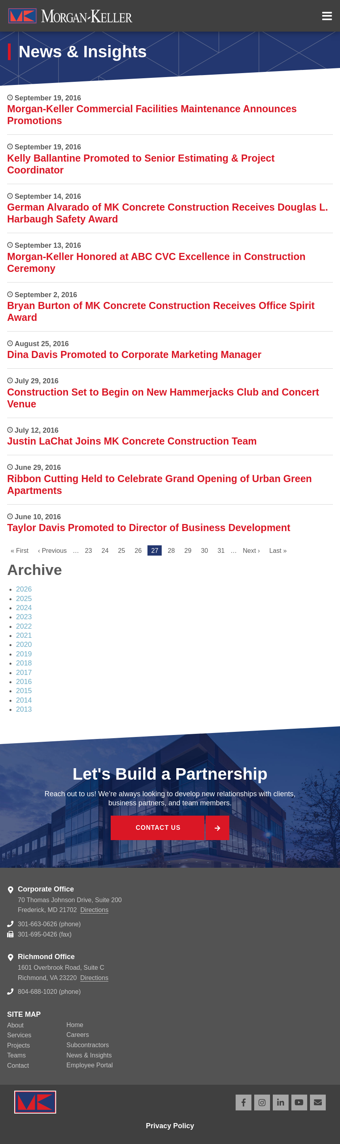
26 (140, 550)
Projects (18, 1045)
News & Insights (89, 1055)
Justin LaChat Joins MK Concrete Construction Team (132, 441)
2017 (24, 673)
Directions (94, 910)
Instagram (262, 1102)
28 (173, 550)
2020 (24, 644)
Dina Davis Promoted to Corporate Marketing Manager (134, 354)
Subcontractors (87, 1045)
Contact (18, 1065)
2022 (24, 626)
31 (222, 550)
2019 (24, 654)
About (15, 1025)
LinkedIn (281, 1102)
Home (74, 1024)
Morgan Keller (160, 16)
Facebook (243, 1102)
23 (90, 550)
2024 (24, 608)
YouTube (299, 1102)
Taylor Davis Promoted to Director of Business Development (148, 527)
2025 (24, 599)
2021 (24, 635)
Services (19, 1035)
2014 (24, 700)
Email (318, 1102)
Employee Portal (89, 1065)
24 (107, 550)
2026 (24, 589)
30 (206, 550)
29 (189, 550)
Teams (16, 1055)
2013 (24, 709)
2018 (24, 663)
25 (123, 550)
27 (156, 551)
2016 (24, 682)
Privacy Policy (170, 1126)
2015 (24, 691)
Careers (77, 1034)
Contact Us (158, 827)
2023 (24, 617)
